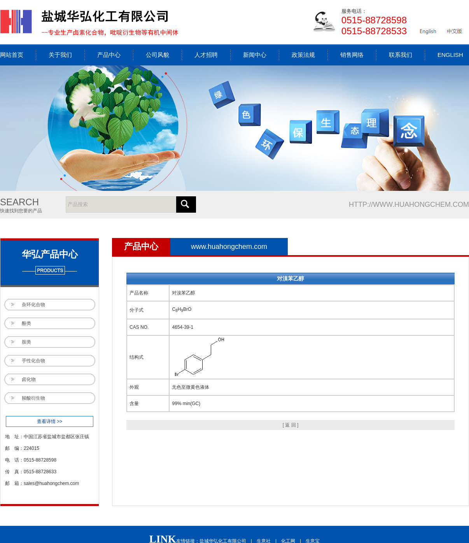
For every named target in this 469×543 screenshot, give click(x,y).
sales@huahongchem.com (51, 483)
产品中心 (109, 54)
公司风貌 (157, 54)
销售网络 (352, 54)
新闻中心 (254, 54)
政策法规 (303, 54)
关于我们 (60, 54)
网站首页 (11, 54)
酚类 (26, 323)
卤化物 (29, 379)
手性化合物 (33, 360)
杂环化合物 (33, 304)
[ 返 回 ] (291, 425)
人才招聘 (206, 54)
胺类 (26, 342)
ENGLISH (450, 54)
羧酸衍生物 (33, 398)
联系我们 (400, 54)
